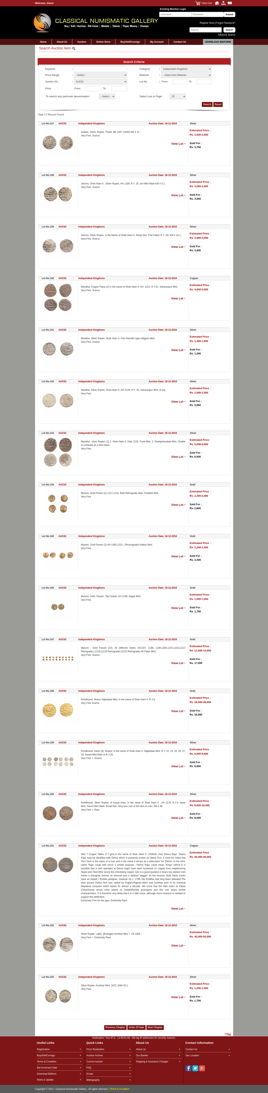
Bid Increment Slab (47, 1067)
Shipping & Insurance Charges (152, 1061)
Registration (43, 1049)
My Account (157, 42)
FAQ (89, 1067)
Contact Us (180, 42)
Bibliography (93, 1080)
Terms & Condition (46, 1061)
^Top (228, 1034)
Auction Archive (95, 1055)
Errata (90, 1073)
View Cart (207, 3)
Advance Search (226, 34)
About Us (62, 42)
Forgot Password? (225, 23)
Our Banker (142, 1055)
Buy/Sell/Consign (130, 42)
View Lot (177, 143)
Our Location (192, 1055)
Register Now (207, 23)
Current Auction (95, 1061)
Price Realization (95, 1049)
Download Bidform (218, 42)
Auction (81, 42)
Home (43, 42)
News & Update (45, 1079)
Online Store (103, 42)
